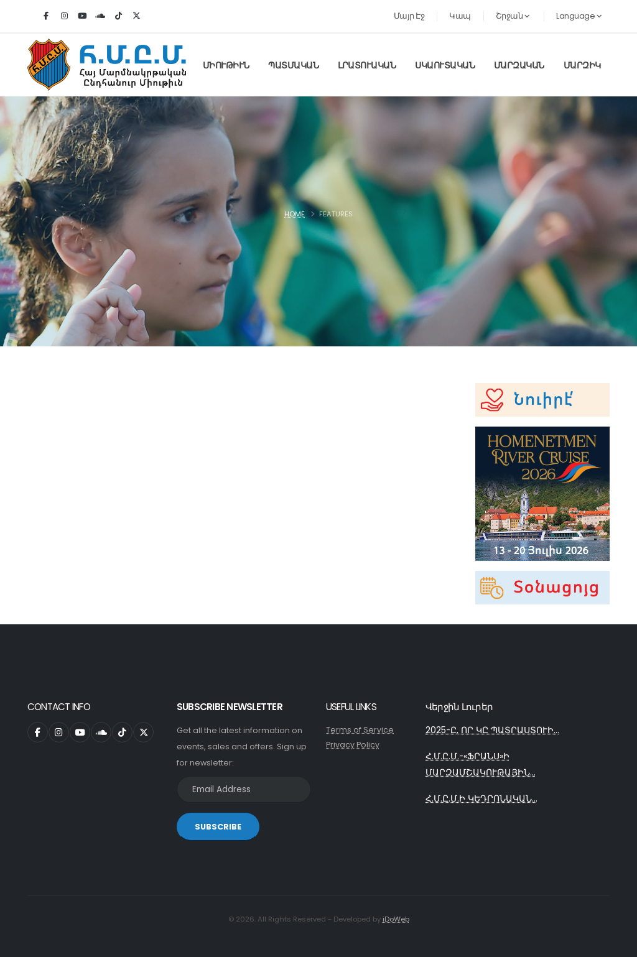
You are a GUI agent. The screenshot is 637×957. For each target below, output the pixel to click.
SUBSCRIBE (218, 826)
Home (294, 214)
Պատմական (293, 65)
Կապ (460, 16)
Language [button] (579, 16)
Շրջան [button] (513, 16)
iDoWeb (396, 919)
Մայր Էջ (409, 16)
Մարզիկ (582, 65)
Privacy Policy (352, 744)
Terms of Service (360, 729)
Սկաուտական (445, 65)
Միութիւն (226, 65)
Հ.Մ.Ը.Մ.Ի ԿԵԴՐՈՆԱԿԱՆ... (481, 801)
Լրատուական (367, 65)
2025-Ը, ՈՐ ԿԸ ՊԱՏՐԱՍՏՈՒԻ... (492, 730)
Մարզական (519, 65)
